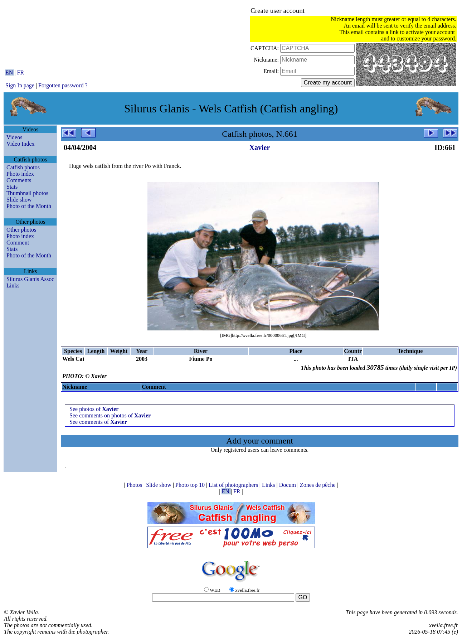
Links (12, 285)
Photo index (20, 174)
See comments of (98, 422)
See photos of (93, 409)
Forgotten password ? (62, 85)
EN (9, 72)
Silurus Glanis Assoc (30, 279)
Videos (14, 137)
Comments (18, 180)
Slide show (19, 200)
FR (20, 72)
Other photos (21, 230)
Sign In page (19, 85)
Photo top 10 (190, 485)
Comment (17, 242)
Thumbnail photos (27, 193)
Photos (135, 485)
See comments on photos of (110, 415)
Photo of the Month (28, 206)
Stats (12, 187)
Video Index (20, 144)
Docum (288, 485)
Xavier (259, 147)
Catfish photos (23, 167)
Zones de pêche (318, 485)
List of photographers (234, 485)
